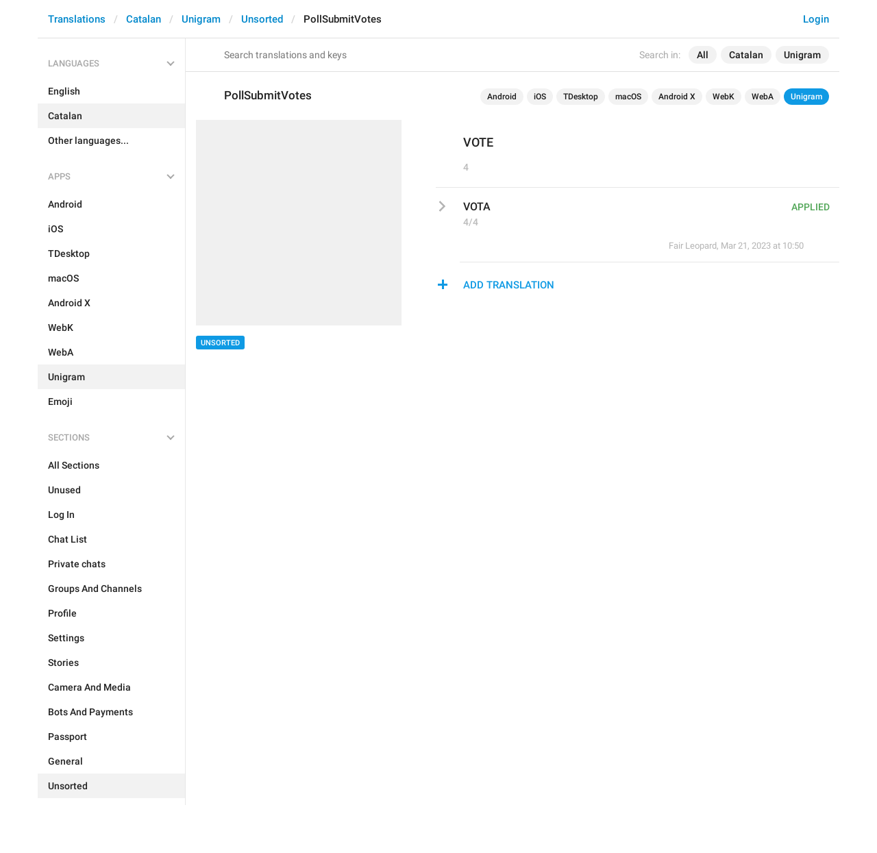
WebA (763, 96)
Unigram (201, 19)
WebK (723, 96)
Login (816, 19)
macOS (628, 96)
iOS (540, 96)
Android (502, 96)
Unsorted (262, 19)
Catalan (143, 19)
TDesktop (580, 96)
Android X (676, 96)
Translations (77, 19)
